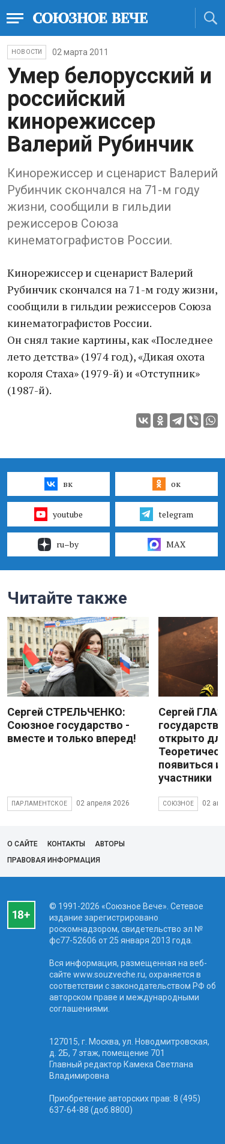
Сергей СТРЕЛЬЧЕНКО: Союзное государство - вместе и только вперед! (71, 725)
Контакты (66, 844)
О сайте (22, 844)
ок (166, 484)
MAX (166, 544)
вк (58, 484)
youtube (58, 513)
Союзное (178, 803)
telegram (166, 513)
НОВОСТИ (26, 52)
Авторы (110, 844)
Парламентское (39, 803)
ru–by (58, 544)
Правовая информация (53, 860)
